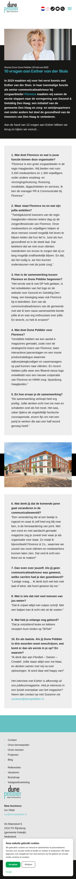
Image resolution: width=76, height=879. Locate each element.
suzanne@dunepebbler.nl (27, 698)
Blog (10, 759)
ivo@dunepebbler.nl (15, 814)
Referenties (14, 767)
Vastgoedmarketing (19, 782)
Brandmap (14, 777)
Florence (30, 94)
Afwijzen (28, 864)
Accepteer (13, 864)
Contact (12, 740)
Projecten (13, 754)
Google (9, 872)
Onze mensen (16, 749)
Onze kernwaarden (18, 745)
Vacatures (13, 772)
